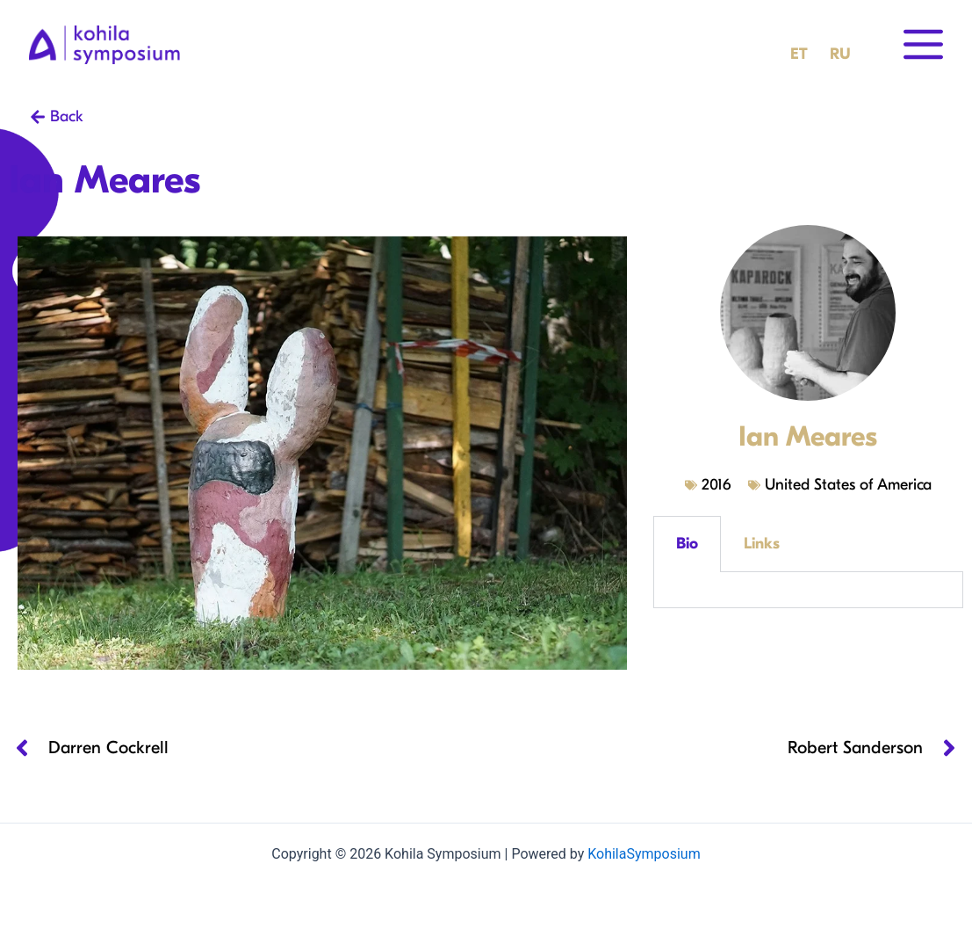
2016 (716, 484)
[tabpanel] (807, 590)
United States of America (848, 484)
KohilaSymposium (643, 854)
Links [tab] (762, 543)
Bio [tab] (687, 543)
